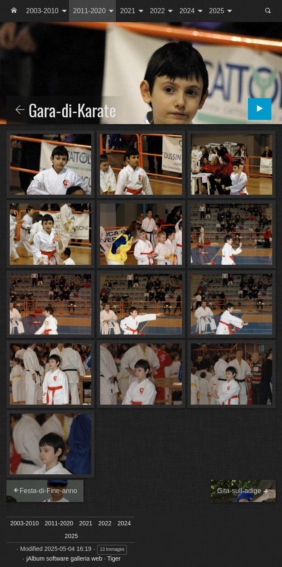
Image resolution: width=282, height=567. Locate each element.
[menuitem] (14, 11)
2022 (157, 10)
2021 (127, 10)
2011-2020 (89, 10)
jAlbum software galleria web (64, 558)
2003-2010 (42, 10)
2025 (216, 10)
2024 (187, 10)
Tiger (114, 558)
